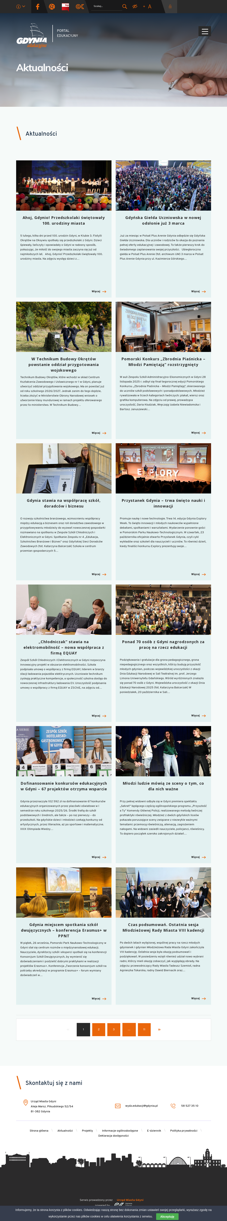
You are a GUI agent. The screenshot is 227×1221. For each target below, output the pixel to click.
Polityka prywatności (183, 1131)
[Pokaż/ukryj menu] (204, 31)
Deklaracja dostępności (113, 1136)
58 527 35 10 (184, 1106)
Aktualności (65, 1131)
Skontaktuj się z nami (54, 1083)
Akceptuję (167, 1216)
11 (144, 1029)
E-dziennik (154, 1131)
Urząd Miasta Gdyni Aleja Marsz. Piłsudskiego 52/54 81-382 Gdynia (52, 1106)
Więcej (99, 292)
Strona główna (39, 1131)
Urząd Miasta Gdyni (130, 1200)
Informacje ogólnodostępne (120, 1131)
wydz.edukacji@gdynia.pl (135, 1106)
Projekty (87, 1131)
